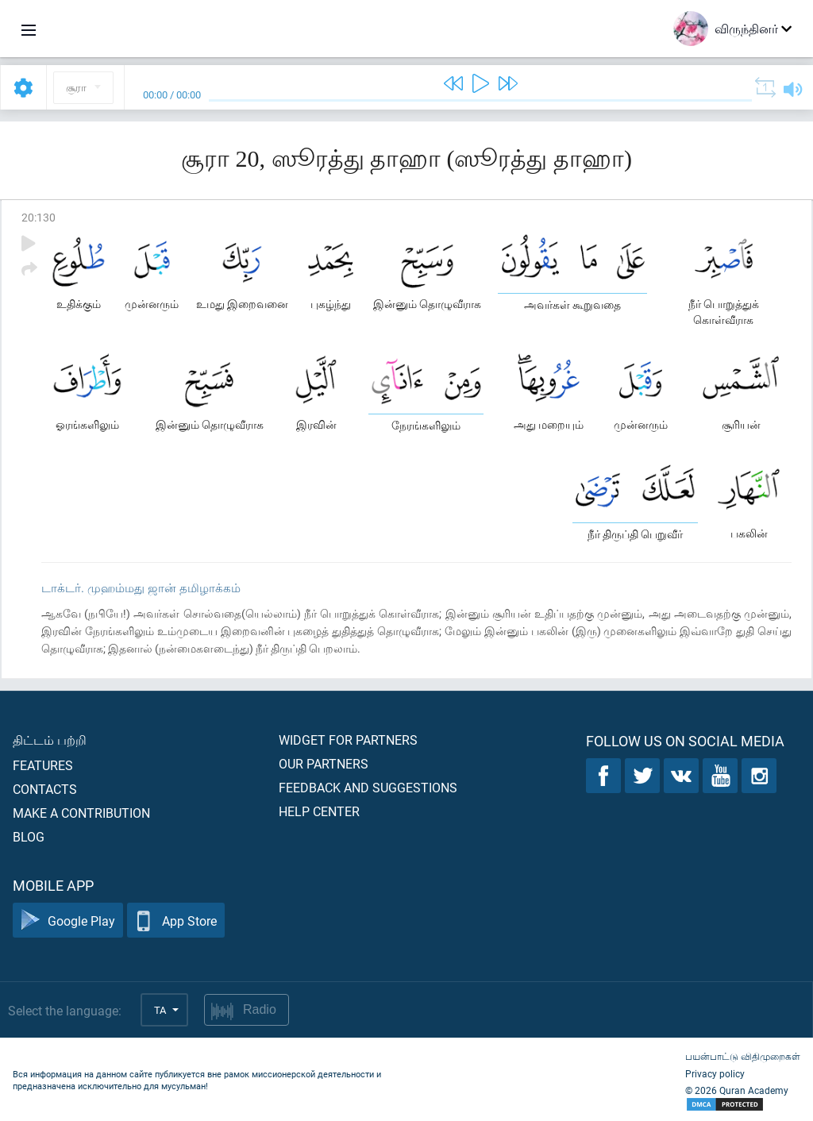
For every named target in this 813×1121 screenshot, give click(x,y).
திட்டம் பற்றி (50, 739)
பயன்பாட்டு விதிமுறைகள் (742, 1056)
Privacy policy (715, 1073)
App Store (176, 920)
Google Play (68, 920)
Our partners (323, 763)
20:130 (38, 217)
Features (43, 765)
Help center (319, 811)
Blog (28, 836)
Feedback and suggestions (368, 787)
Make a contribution (81, 812)
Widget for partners (348, 739)
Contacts (45, 788)
